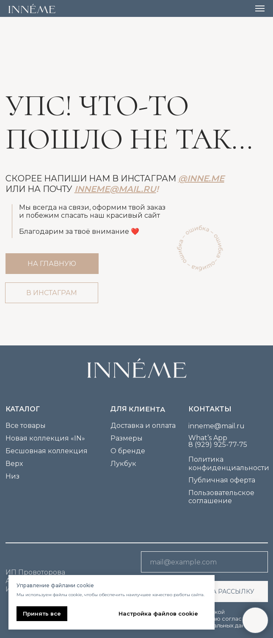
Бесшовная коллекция (47, 451)
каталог (23, 409)
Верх (14, 464)
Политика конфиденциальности (228, 463)
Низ (12, 476)
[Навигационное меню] (260, 8)
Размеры (126, 438)
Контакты (210, 409)
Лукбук (123, 464)
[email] (204, 561)
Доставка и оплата (143, 426)
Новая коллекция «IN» (45, 438)
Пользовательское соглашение (221, 497)
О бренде (127, 451)
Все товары (26, 426)
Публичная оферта (221, 480)
